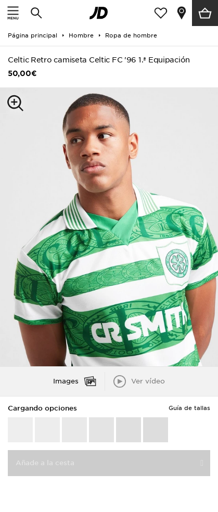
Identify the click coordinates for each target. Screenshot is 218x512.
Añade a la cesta (45, 463)
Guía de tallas (189, 408)
